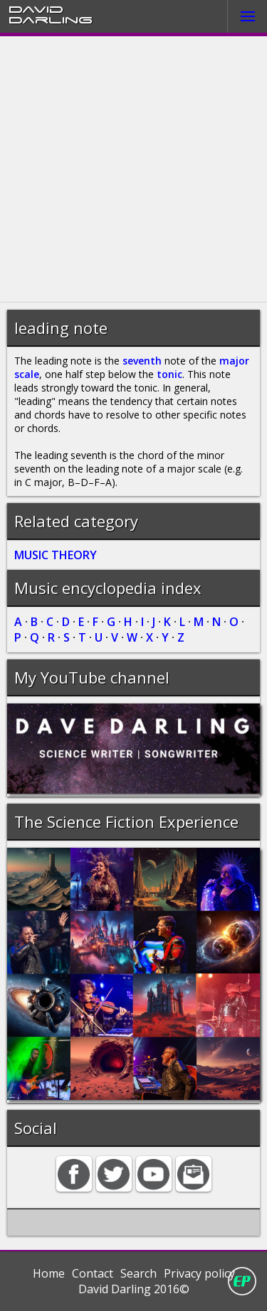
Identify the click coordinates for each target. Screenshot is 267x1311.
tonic (169, 374)
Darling (51, 19)
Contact (92, 1273)
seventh (142, 360)
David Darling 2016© (133, 1289)
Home (49, 1273)
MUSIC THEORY (55, 555)
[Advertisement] (133, 169)
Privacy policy (199, 1273)
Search (138, 1273)
